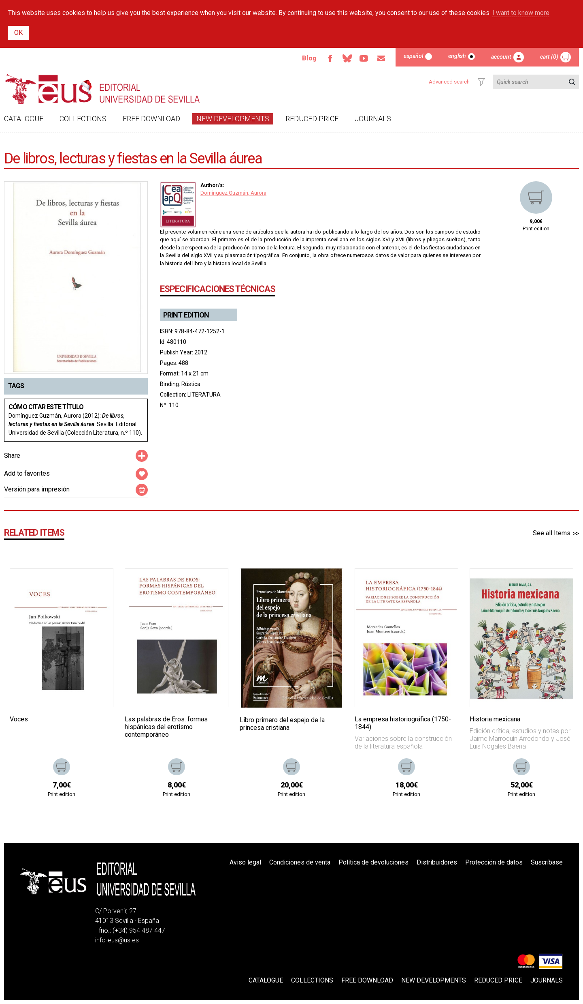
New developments (232, 118)
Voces (19, 719)
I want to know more (520, 13)
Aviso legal (245, 862)
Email (380, 58)
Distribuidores (437, 862)
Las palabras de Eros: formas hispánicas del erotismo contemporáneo (166, 726)
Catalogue (23, 118)
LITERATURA (204, 394)
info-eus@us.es (117, 940)
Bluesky (346, 58)
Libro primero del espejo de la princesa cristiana (282, 724)
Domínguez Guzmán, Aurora (233, 193)
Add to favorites (27, 473)
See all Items (551, 533)
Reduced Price (311, 118)
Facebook (329, 58)
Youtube (363, 58)
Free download (151, 118)
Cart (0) (549, 57)
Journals (373, 118)
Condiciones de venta (299, 862)
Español (413, 56)
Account (501, 57)
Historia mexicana (495, 719)
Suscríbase (547, 862)
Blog (309, 58)
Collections (83, 118)
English (457, 56)
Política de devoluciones (373, 862)
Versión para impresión (37, 489)
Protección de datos (494, 862)
